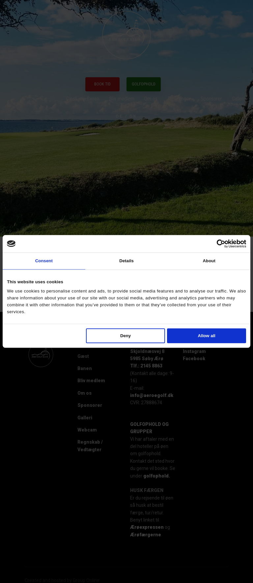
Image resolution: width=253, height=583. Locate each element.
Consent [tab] (44, 260)
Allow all (206, 335)
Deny (125, 335)
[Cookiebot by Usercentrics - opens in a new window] (217, 243)
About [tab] (209, 260)
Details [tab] (126, 260)
